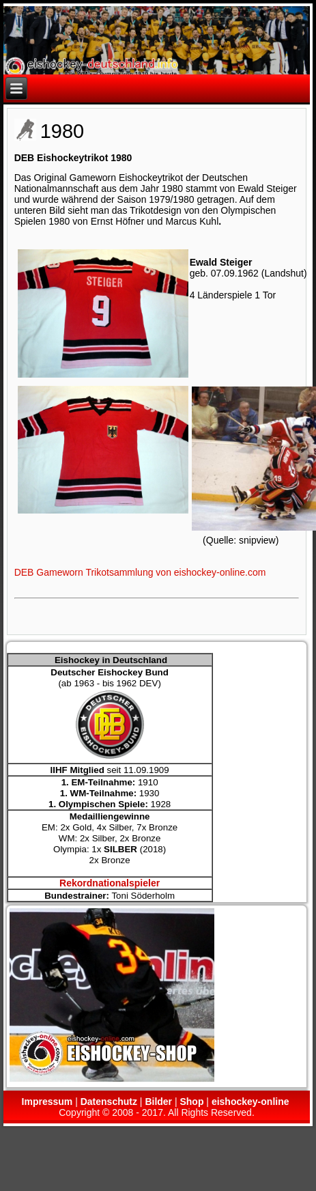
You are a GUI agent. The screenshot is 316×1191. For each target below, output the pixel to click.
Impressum (47, 1101)
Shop (191, 1101)
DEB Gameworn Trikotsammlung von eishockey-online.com (140, 572)
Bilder (158, 1101)
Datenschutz (109, 1101)
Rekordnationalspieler (109, 883)
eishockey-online (250, 1101)
